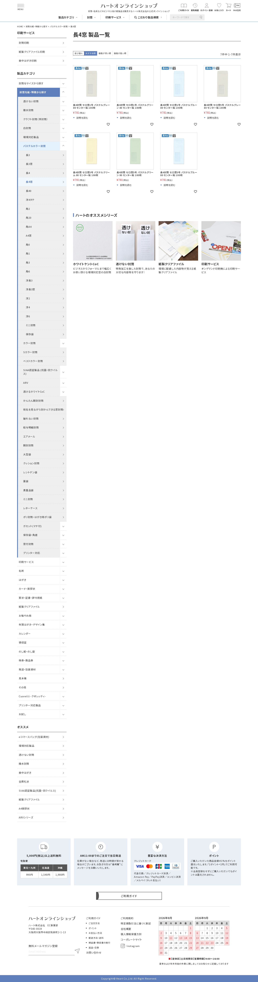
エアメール (29, 436)
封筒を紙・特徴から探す (36, 26)
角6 (28, 271)
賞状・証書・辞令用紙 (30, 597)
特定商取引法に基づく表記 (136, 923)
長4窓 (29, 181)
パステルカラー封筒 (59, 26)
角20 (28, 217)
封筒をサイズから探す (31, 83)
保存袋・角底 (30, 535)
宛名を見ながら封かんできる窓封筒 (43, 409)
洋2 (28, 298)
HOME (20, 26)
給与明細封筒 (31, 427)
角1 (28, 253)
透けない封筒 (31, 101)
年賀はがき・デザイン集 (32, 624)
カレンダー (25, 633)
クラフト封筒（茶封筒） (35, 119)
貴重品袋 (28, 490)
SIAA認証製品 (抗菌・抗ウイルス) (40, 372)
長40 (28, 191)
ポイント (93, 928)
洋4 (28, 307)
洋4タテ (30, 199)
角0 (28, 244)
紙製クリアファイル (29, 606)
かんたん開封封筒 (33, 400)
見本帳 (22, 678)
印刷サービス (26, 562)
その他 (22, 687)
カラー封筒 (29, 343)
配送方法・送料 (96, 937)
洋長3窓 (30, 289)
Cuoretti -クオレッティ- (32, 696)
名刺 (21, 570)
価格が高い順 (120, 53)
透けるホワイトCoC (34, 391)
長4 (28, 173)
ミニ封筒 (31, 325)
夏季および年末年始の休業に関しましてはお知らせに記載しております (194, 963)
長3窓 (29, 164)
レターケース (30, 508)
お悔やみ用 (25, 615)
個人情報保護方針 (131, 934)
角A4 (28, 226)
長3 (28, 155)
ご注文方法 (94, 923)
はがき (22, 580)
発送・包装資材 (27, 669)
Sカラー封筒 (30, 352)
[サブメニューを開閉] (63, 83)
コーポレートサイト (131, 939)
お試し (22, 714)
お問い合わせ (93, 952)
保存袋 (30, 334)
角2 (28, 208)
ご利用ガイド (93, 918)
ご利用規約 (127, 918)
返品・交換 (94, 947)
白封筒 (27, 128)
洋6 (28, 316)
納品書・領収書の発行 (99, 942)
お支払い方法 (95, 932)
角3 (28, 262)
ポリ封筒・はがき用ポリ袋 (37, 517)
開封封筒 (28, 445)
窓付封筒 (28, 544)
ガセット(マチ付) (32, 526)
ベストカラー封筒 (33, 361)
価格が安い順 (105, 53)
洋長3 (29, 280)
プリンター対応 (31, 553)
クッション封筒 (31, 463)
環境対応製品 (31, 137)
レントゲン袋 (30, 472)
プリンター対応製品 (30, 705)
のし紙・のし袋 (27, 651)
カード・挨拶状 (27, 588)
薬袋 (25, 481)
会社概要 (126, 929)
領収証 (22, 642)
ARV (25, 382)
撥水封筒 (28, 110)
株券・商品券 (26, 660)
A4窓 (28, 235)
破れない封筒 (31, 418)
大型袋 (27, 454)
